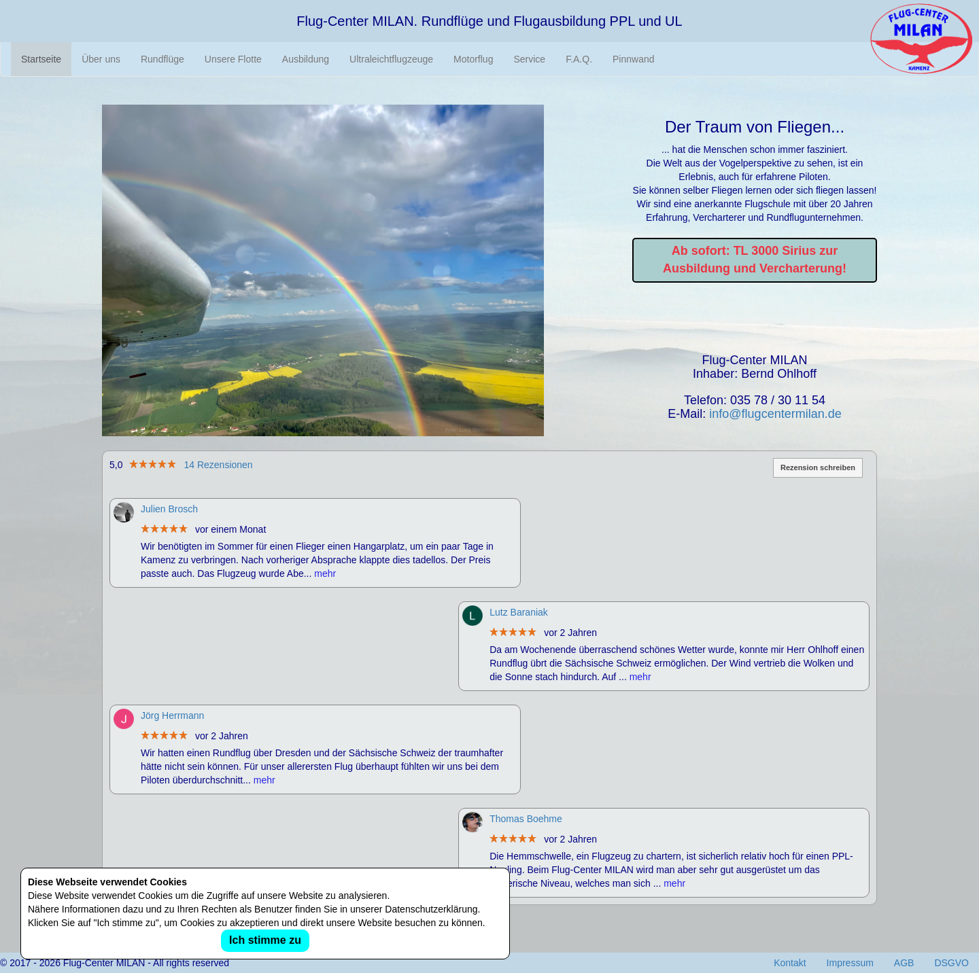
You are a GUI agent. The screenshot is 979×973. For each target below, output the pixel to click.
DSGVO (951, 962)
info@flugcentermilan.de (775, 414)
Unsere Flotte (233, 59)
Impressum (850, 962)
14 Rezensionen (218, 464)
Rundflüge (162, 59)
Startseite (41, 59)
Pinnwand (634, 59)
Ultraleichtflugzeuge (391, 59)
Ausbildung (305, 59)
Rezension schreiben (817, 467)
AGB (904, 962)
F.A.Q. (579, 59)
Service (529, 59)
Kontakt (790, 962)
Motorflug (473, 59)
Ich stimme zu (265, 940)
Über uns (101, 59)
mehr (325, 573)
